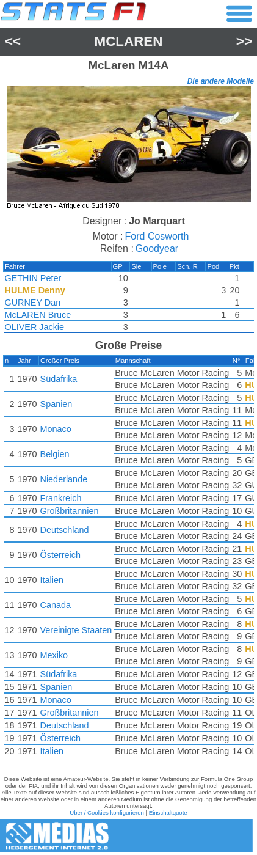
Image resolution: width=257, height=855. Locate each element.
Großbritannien (69, 511)
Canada (55, 605)
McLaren (129, 41)
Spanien (56, 404)
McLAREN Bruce (38, 315)
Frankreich (61, 498)
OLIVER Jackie (35, 327)
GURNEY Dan (33, 302)
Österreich (60, 555)
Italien (51, 580)
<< (13, 41)
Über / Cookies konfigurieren (107, 812)
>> (244, 41)
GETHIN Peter (33, 278)
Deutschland (64, 530)
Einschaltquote (168, 812)
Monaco (55, 429)
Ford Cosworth (157, 236)
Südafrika (59, 379)
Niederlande (64, 479)
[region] (128, 149)
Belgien (55, 454)
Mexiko (54, 655)
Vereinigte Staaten (76, 630)
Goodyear (157, 248)
